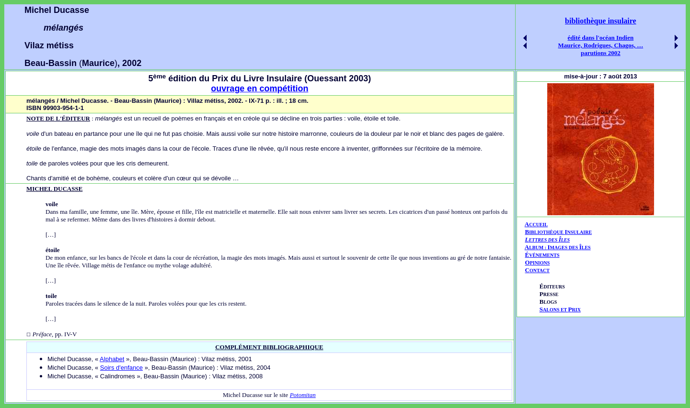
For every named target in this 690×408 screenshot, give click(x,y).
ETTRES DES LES (549, 240)
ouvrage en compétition (259, 88)
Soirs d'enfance (121, 367)
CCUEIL (538, 224)
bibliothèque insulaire (600, 21)
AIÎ (558, 247)
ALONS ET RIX (560, 309)
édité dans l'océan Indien (601, 37)
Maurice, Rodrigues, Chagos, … (601, 45)
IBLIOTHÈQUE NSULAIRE (560, 232)
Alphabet (112, 359)
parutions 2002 (601, 52)
